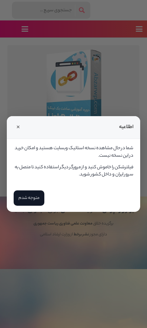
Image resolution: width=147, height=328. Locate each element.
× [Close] (18, 127)
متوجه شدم (29, 198)
